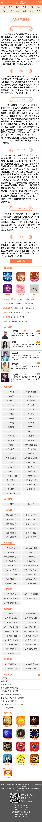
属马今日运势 (11, 528)
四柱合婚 (31, 467)
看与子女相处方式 (11, 557)
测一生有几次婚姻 (11, 627)
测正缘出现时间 (31, 480)
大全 (38, 11)
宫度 (11, 445)
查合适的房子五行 (31, 570)
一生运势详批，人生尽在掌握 (21, 312)
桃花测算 (8, 589)
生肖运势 (8, 510)
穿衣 (10, 7)
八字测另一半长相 (11, 631)
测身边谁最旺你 (11, 561)
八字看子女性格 (11, 574)
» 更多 (38, 675)
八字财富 (31, 418)
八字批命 (34, 294)
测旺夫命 (11, 653)
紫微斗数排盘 (31, 392)
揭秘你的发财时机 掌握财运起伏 (22, 304)
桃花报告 (21, 294)
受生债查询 (11, 401)
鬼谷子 (11, 471)
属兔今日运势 (31, 519)
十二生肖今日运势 (11, 476)
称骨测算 (8, 764)
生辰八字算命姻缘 (11, 598)
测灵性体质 (11, 493)
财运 (31, 7)
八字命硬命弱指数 (31, 458)
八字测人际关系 (31, 579)
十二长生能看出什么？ (9, 708)
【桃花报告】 (6, 317)
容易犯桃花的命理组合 (9, 688)
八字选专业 (11, 548)
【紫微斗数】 (6, 312)
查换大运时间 (31, 476)
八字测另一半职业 (31, 640)
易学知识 (8, 674)
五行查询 (31, 552)
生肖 (10, 11)
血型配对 (8, 777)
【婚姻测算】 (6, 308)
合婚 (38, 7)
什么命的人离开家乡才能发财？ (13, 698)
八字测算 (8, 543)
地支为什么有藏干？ (8, 701)
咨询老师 (8, 327)
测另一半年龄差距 (31, 631)
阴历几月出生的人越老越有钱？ (13, 704)
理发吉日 (31, 504)
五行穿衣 (31, 436)
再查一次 (21, 261)
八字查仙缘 (31, 557)
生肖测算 (21, 751)
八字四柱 (31, 427)
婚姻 (17, 7)
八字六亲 (11, 423)
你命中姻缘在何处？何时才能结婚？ (23, 308)
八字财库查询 (31, 669)
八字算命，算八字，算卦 (19, 321)
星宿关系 (31, 440)
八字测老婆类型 (31, 622)
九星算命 (11, 436)
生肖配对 (34, 751)
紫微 (3, 11)
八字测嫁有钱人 (11, 614)
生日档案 (34, 764)
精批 (31, 11)
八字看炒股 (31, 471)
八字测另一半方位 (31, 636)
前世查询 (11, 552)
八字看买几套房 (31, 548)
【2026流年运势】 (7, 299)
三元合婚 (11, 467)
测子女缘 (11, 485)
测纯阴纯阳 (31, 489)
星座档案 (21, 739)
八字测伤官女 (11, 594)
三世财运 (21, 726)
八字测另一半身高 (11, 640)
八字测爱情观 (31, 614)
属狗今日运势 (11, 537)
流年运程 (8, 751)
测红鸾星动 (11, 480)
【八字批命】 (6, 321)
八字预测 (31, 409)
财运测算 (8, 659)
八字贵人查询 (31, 583)
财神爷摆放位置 (31, 445)
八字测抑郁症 (31, 574)
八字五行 (11, 431)
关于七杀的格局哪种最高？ (11, 694)
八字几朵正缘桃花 (31, 594)
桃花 (17, 11)
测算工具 (8, 713)
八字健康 (31, 423)
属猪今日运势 (31, 537)
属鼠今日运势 (11, 515)
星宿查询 (11, 440)
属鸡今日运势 (31, 533)
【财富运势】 (6, 304)
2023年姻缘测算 (11, 622)
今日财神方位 (11, 449)
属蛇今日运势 (31, 524)
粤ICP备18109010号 (21, 816)
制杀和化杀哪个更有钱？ (10, 691)
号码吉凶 (31, 454)
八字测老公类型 (31, 627)
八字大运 (11, 405)
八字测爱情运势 (11, 636)
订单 (39, 2)
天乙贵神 (4, 678)
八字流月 (11, 409)
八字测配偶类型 (11, 618)
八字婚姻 (31, 414)
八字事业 (11, 418)
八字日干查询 (11, 570)
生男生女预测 (31, 449)
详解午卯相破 (6, 684)
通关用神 (4, 681)
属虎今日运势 (11, 519)
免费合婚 (31, 396)
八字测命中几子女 (11, 566)
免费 (24, 11)
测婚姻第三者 (11, 649)
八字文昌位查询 (11, 583)
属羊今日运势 (31, 528)
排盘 (3, 7)
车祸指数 (11, 489)
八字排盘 (11, 392)
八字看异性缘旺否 (11, 603)
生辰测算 (8, 726)
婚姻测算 (34, 281)
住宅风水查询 (11, 458)
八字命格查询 (11, 579)
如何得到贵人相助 (31, 566)
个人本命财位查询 (31, 664)
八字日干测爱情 (31, 618)
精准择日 (8, 499)
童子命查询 (31, 401)
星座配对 (8, 739)
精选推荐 (8, 387)
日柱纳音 (31, 431)
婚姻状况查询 (31, 645)
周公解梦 (34, 726)
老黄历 (11, 396)
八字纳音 (11, 462)
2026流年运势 (7, 281)
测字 (11, 454)
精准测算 (8, 268)
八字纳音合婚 (31, 462)
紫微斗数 (8, 294)
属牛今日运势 (31, 515)
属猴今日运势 (11, 533)
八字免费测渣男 (31, 649)
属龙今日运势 (11, 524)
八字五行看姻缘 (11, 645)
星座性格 (34, 739)
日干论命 (21, 764)
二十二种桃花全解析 (18, 317)
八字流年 (31, 405)
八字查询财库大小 (11, 664)
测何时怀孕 (31, 485)
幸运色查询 (31, 561)
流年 (24, 7)
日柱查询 (11, 427)
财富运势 (21, 281)
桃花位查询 (31, 598)
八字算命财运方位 (11, 669)
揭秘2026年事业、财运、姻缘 (24, 299)
